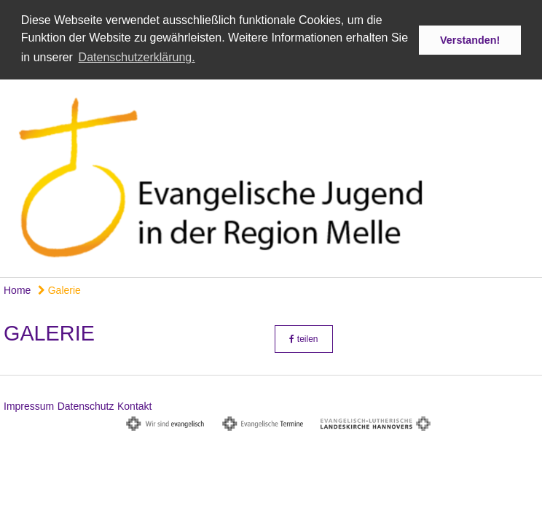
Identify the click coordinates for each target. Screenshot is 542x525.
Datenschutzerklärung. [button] (137, 57)
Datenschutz (86, 405)
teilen (303, 337)
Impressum (29, 405)
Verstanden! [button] (470, 40)
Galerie (59, 289)
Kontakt (134, 405)
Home (17, 289)
